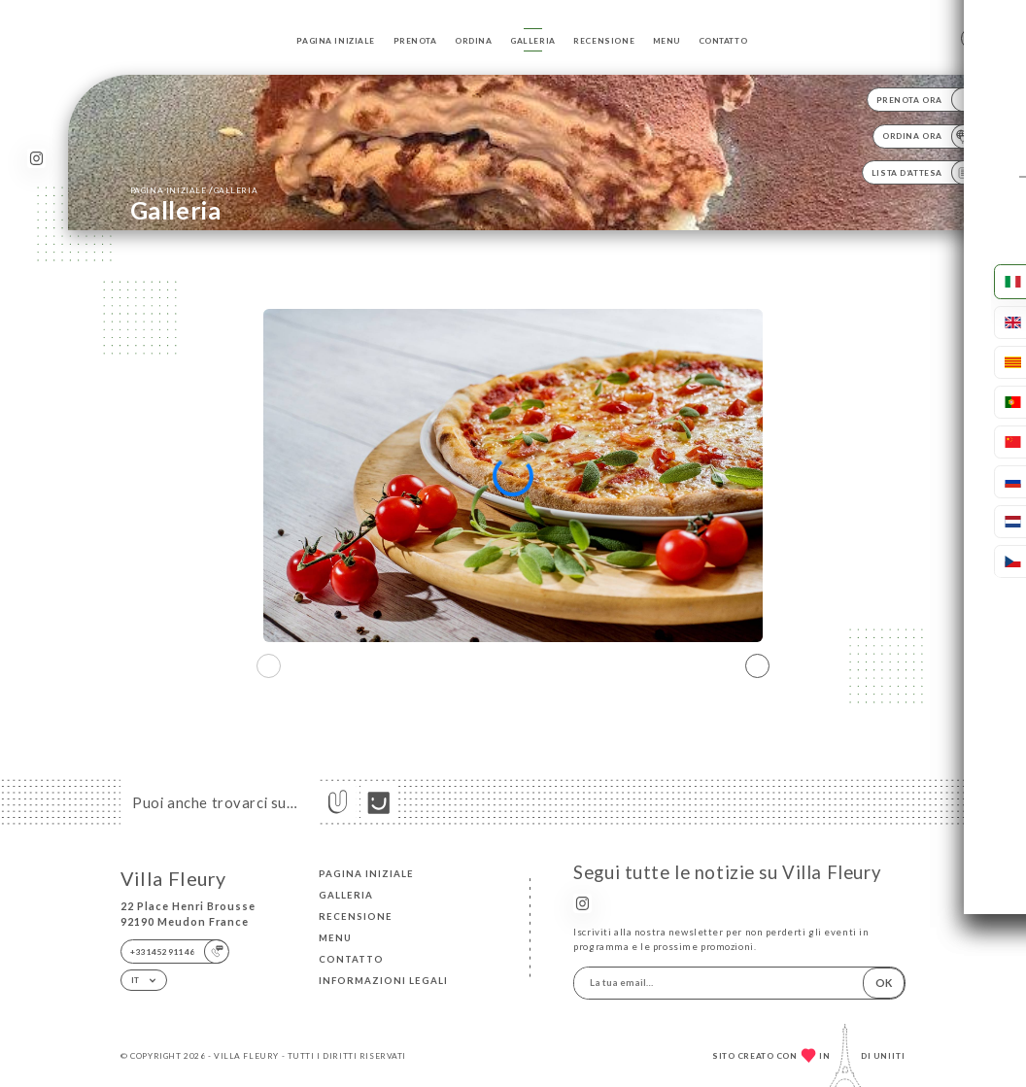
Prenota (415, 41)
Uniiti (889, 1056)
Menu (666, 41)
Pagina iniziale (335, 41)
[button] (757, 665)
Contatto (723, 41)
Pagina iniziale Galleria (193, 190)
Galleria (533, 41)
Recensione (603, 41)
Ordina (473, 41)
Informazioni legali (383, 980)
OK (883, 982)
